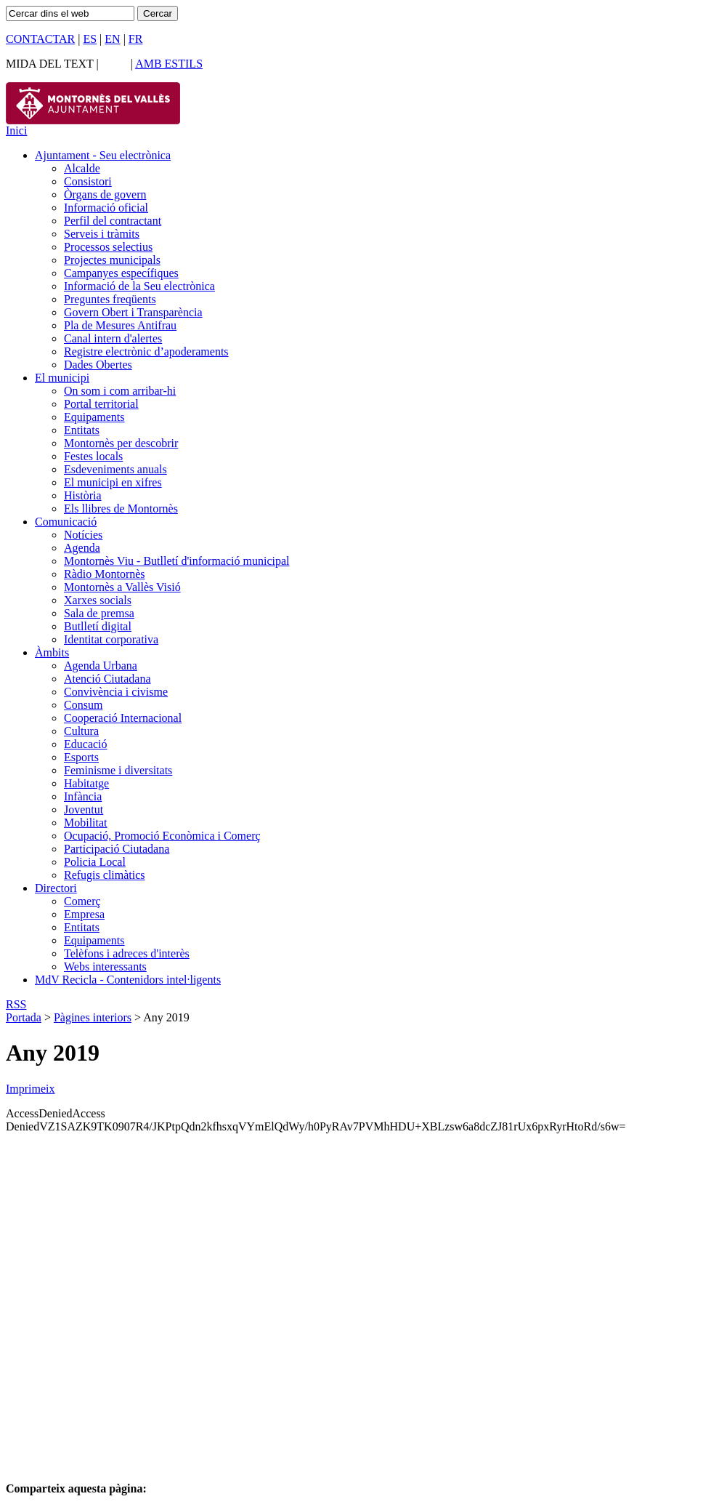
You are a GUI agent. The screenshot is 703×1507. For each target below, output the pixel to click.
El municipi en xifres (113, 482)
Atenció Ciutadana (107, 678)
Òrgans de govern (105, 194)
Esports (81, 757)
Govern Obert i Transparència (133, 312)
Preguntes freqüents (110, 299)
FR (136, 39)
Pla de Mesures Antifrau (120, 325)
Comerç (82, 901)
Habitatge (86, 783)
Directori (56, 888)
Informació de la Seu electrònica (139, 286)
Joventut (83, 809)
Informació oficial (106, 207)
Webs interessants (105, 966)
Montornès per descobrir (121, 443)
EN (112, 39)
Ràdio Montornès (104, 574)
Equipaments (94, 417)
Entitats (81, 430)
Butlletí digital (97, 626)
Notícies (83, 535)
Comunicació (66, 521)
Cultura (81, 731)
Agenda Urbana (100, 665)
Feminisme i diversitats (118, 770)
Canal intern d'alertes (113, 338)
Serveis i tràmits (101, 234)
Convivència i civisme (116, 692)
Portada (23, 1017)
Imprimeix (30, 1088)
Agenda (82, 548)
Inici (16, 130)
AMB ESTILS (169, 63)
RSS (16, 1004)
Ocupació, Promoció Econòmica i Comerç (162, 835)
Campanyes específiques (121, 273)
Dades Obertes (98, 364)
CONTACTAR (40, 39)
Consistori (88, 181)
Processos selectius (108, 247)
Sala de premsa (99, 613)
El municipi (62, 377)
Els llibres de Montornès (121, 508)
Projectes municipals (112, 260)
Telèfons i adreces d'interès (127, 953)
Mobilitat (85, 822)
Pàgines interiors (92, 1017)
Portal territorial (101, 404)
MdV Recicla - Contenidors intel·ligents (128, 979)
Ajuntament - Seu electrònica (103, 155)
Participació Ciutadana (116, 849)
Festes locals (93, 456)
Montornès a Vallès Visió (122, 587)
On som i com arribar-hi (120, 391)
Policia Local (95, 862)
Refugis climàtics (104, 875)
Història (83, 495)
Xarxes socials (97, 600)
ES (90, 39)
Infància (83, 796)
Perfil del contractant (112, 220)
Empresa (84, 914)
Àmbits (52, 652)
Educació (85, 744)
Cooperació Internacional (123, 718)
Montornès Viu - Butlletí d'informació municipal (176, 561)
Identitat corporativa (111, 639)
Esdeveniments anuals (115, 469)
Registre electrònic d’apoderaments (146, 351)
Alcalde (82, 168)
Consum (83, 705)
